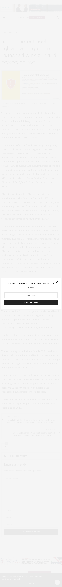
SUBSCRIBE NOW (31, 302)
